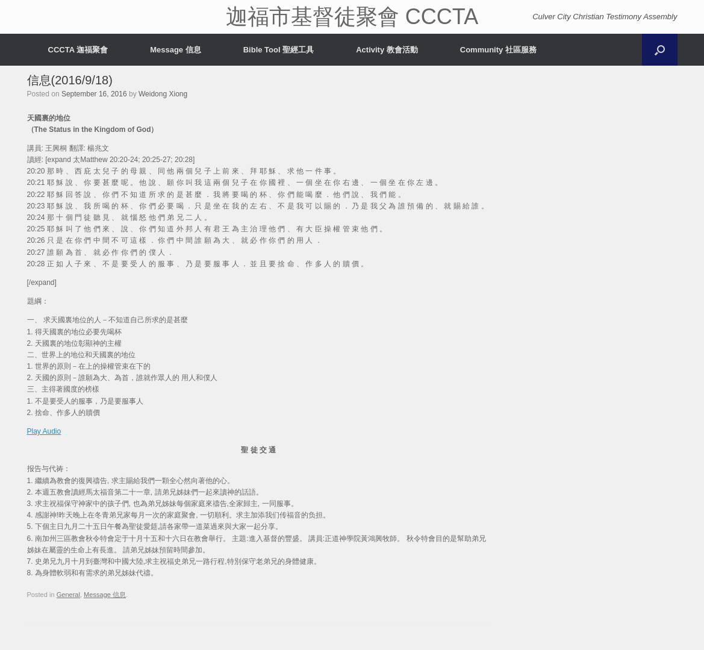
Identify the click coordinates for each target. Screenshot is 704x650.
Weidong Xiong (163, 94)
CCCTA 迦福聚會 (78, 49)
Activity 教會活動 (387, 49)
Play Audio (44, 431)
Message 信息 (175, 49)
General (68, 594)
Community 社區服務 (498, 49)
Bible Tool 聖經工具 (278, 49)
